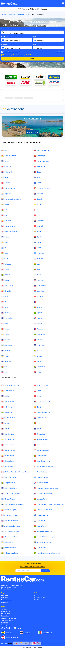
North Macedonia (8, 156)
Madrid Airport (7, 456)
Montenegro (39, 156)
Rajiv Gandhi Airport (9, 553)
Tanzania (38, 351)
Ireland (5, 177)
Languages (4, 595)
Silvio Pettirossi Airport (10, 531)
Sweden (38, 183)
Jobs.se (9, 632)
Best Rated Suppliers (40, 597)
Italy (37, 269)
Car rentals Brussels (42, 402)
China (37, 215)
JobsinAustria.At (12, 637)
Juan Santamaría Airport (43, 472)
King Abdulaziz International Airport (47, 553)
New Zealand (7, 318)
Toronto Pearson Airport (43, 466)
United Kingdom (8, 188)
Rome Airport (40, 456)
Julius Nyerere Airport (42, 542)
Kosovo (5, 150)
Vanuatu (5, 367)
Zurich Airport (7, 466)
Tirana (37, 396)
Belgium (38, 172)
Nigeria (38, 313)
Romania (38, 329)
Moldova (38, 302)
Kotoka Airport (40, 526)
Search (32, 59)
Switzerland (39, 167)
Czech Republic (8, 226)
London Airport (7, 445)
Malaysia (5, 313)
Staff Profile (4, 622)
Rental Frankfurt (41, 385)
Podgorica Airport (41, 439)
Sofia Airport (7, 412)
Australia (38, 194)
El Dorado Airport (8, 510)
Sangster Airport (8, 483)
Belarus (5, 210)
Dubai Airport (40, 548)
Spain (4, 242)
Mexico (38, 307)
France (38, 248)
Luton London (40, 418)
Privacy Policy (5, 616)
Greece (5, 161)
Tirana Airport (40, 434)
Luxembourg (39, 291)
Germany (6, 167)
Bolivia (5, 204)
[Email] (28, 570)
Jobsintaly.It (47, 632)
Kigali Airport (7, 542)
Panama (38, 318)
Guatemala (39, 253)
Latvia (4, 296)
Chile (4, 215)
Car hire (3, 14)
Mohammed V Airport (9, 537)
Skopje (38, 407)
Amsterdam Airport (41, 161)
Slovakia (38, 340)
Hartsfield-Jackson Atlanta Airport (46, 488)
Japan (37, 275)
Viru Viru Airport (40, 499)
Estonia (5, 237)
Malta (4, 307)
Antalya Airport (7, 402)
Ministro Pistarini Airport (10, 499)
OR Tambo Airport (8, 548)
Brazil (37, 204)
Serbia (37, 372)
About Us (4, 609)
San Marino (6, 345)
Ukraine (5, 356)
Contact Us (4, 602)
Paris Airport (39, 445)
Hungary (38, 259)
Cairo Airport (39, 521)
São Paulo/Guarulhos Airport (12, 504)
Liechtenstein (40, 286)
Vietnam (38, 361)
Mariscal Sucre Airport (43, 510)
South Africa (39, 367)
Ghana (5, 253)
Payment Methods (6, 600)
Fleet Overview (5, 613)
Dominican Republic (9, 231)
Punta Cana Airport (9, 477)
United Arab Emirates (42, 188)
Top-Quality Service (7, 620)
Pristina (5, 396)
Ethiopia (38, 242)
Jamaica (5, 275)
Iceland (5, 269)
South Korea (7, 286)
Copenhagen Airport (42, 461)
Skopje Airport (7, 439)
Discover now (32, 132)
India (37, 264)
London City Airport (42, 412)
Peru (4, 323)
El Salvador (39, 345)
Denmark (38, 226)
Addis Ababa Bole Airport (11, 526)
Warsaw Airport (7, 418)
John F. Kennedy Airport (10, 494)
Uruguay (38, 356)
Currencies (4, 597)
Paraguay (38, 280)
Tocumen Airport (41, 483)
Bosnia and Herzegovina (11, 199)
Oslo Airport (6, 407)
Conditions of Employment (8, 618)
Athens (5, 429)
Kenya (5, 280)
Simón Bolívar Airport (9, 521)
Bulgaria (38, 199)
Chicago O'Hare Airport (43, 494)
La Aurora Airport (41, 477)
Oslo (37, 423)
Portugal (5, 329)
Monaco (5, 302)
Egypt (37, 237)
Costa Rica (39, 221)
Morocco (38, 296)
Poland (38, 323)
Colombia (6, 221)
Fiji (3, 248)
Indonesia (6, 264)
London (5, 423)
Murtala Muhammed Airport (44, 537)
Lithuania (5, 291)
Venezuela (6, 361)
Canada (38, 210)
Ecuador (38, 231)
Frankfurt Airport (8, 450)
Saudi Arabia (40, 334)
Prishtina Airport (8, 434)
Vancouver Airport (41, 150)
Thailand (5, 351)
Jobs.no (27, 632)
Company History (6, 625)
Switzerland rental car (10, 385)
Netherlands (7, 172)
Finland (38, 177)
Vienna (38, 391)
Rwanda (5, 334)
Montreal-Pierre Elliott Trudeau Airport (15, 472)
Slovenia (5, 340)
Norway (5, 183)
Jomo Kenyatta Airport (43, 531)
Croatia (5, 259)
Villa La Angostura (23, 14)
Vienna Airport (7, 461)
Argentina (11, 14)
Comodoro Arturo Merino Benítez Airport (49, 504)
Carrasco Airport (41, 515)
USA (4, 372)
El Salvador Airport (9, 488)
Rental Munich (7, 391)
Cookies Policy (5, 611)
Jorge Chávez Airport (9, 515)
